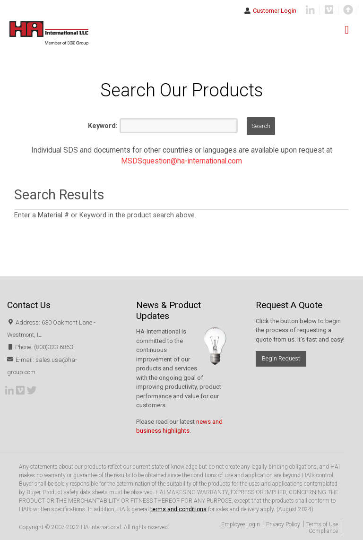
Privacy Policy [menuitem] (283, 524)
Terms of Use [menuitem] (322, 524)
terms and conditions (178, 509)
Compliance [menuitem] (323, 531)
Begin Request (281, 358)
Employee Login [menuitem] (240, 524)
